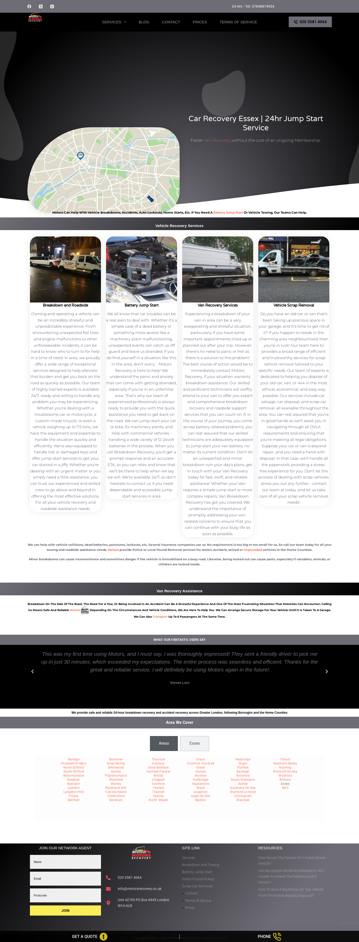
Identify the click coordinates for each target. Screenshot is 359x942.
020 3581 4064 (310, 22)
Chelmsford (116, 796)
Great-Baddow (158, 767)
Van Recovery (217, 140)
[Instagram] (52, 6)
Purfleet (243, 767)
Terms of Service (238, 22)
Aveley (243, 784)
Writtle (158, 775)
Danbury (158, 763)
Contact (171, 22)
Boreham (116, 800)
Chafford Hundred (200, 763)
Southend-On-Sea (243, 788)
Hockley (201, 775)
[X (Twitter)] (41, 6)
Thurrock (158, 759)
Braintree (116, 759)
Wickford (285, 775)
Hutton (116, 771)
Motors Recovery (51, 26)
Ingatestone (201, 784)
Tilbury (285, 759)
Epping (158, 796)
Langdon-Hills (73, 792)
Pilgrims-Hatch (116, 775)
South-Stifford (73, 771)
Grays (200, 759)
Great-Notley (116, 763)
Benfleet (74, 800)
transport (160, 616)
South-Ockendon (243, 779)
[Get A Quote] (90, 937)
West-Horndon (73, 775)
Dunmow (158, 784)
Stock (201, 788)
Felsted (158, 788)
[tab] (164, 743)
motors (75, 610)
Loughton (201, 792)
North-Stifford (73, 767)
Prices (200, 22)
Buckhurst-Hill (116, 788)
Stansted (243, 800)
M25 (285, 788)
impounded (253, 550)
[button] (32, 671)
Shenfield (116, 779)
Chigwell (158, 779)
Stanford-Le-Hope (243, 792)
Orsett (200, 767)
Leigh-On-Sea (200, 796)
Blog (144, 22)
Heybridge (243, 759)
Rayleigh (243, 771)
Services (115, 22)
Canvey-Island (116, 792)
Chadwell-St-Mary (74, 763)
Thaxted (158, 792)
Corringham (243, 796)
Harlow (200, 771)
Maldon (200, 800)
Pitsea (73, 796)
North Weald (158, 800)
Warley (116, 784)
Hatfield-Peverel (158, 771)
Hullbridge (200, 779)
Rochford (243, 775)
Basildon (73, 784)
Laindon (74, 788)
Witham (285, 779)
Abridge (74, 759)
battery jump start (228, 212)
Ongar (243, 763)
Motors (113, 550)
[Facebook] (29, 6)
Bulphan (73, 779)
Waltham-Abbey (285, 763)
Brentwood (116, 767)
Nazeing (285, 767)
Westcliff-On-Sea (285, 771)
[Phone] (269, 937)
